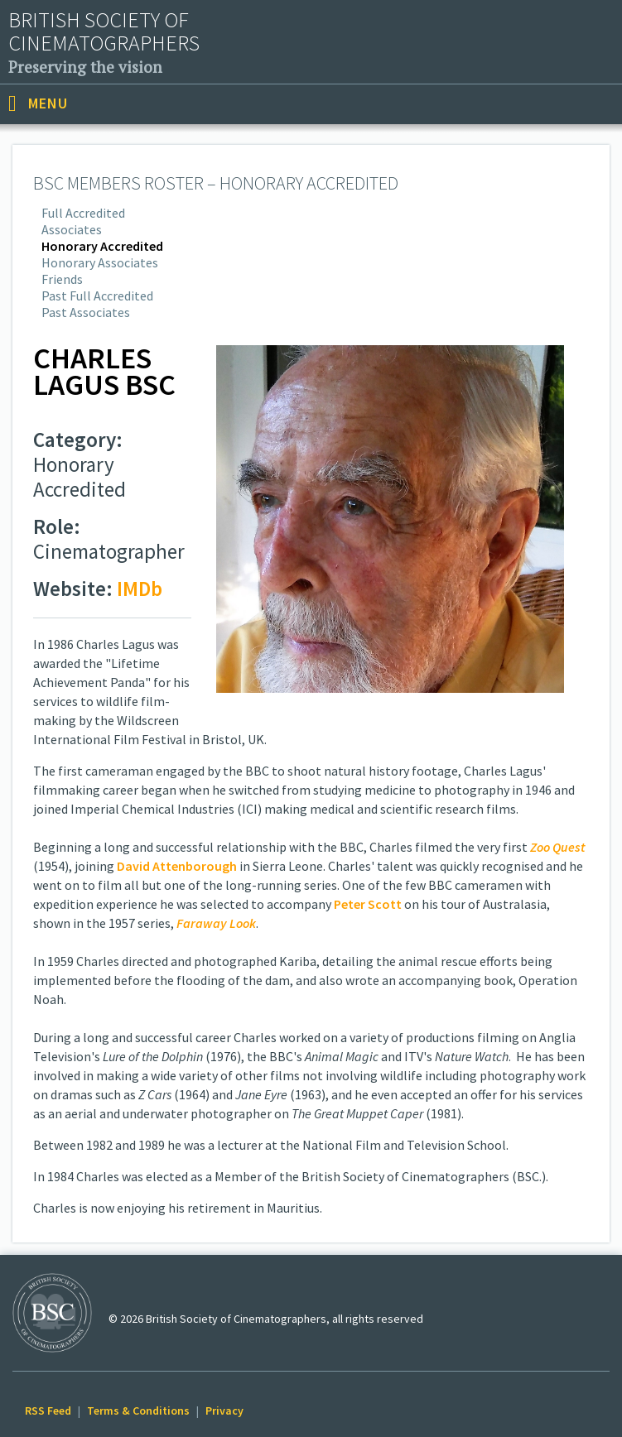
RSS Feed (48, 1410)
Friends (62, 279)
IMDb (139, 588)
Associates (71, 229)
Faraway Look (216, 923)
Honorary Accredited (102, 246)
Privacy (224, 1410)
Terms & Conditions (138, 1410)
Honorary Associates (99, 262)
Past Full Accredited (97, 295)
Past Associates (85, 312)
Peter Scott (368, 904)
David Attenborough (177, 866)
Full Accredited (83, 212)
